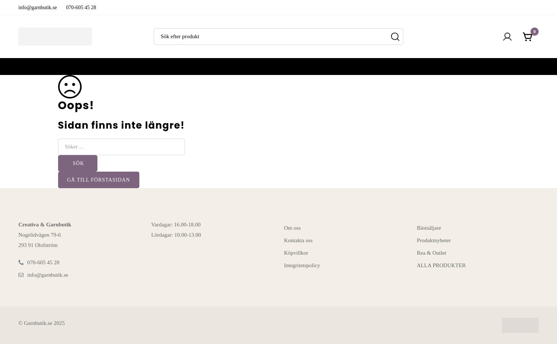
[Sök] (395, 36)
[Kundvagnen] (528, 37)
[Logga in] (507, 37)
